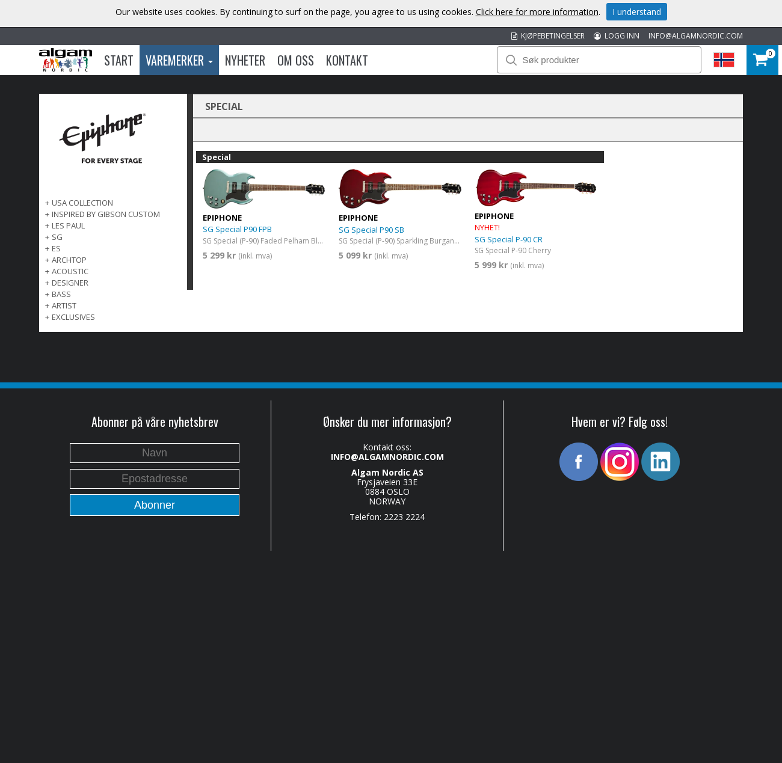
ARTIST (64, 305)
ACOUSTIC (70, 271)
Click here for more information (537, 11)
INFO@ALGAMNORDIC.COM (695, 36)
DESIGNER (70, 282)
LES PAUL (68, 225)
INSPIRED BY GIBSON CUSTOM (106, 214)
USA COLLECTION (82, 202)
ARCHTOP (69, 259)
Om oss (295, 60)
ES (56, 248)
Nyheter (245, 60)
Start (119, 60)
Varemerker (179, 60)
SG (57, 236)
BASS (61, 294)
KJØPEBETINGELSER (548, 36)
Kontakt (347, 60)
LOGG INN (616, 36)
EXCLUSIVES (73, 316)
